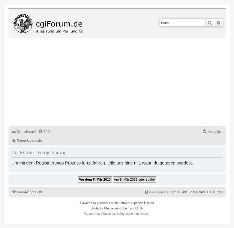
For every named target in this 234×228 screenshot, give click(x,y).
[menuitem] (44, 131)
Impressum (142, 213)
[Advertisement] (121, 83)
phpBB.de (136, 208)
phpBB (101, 203)
